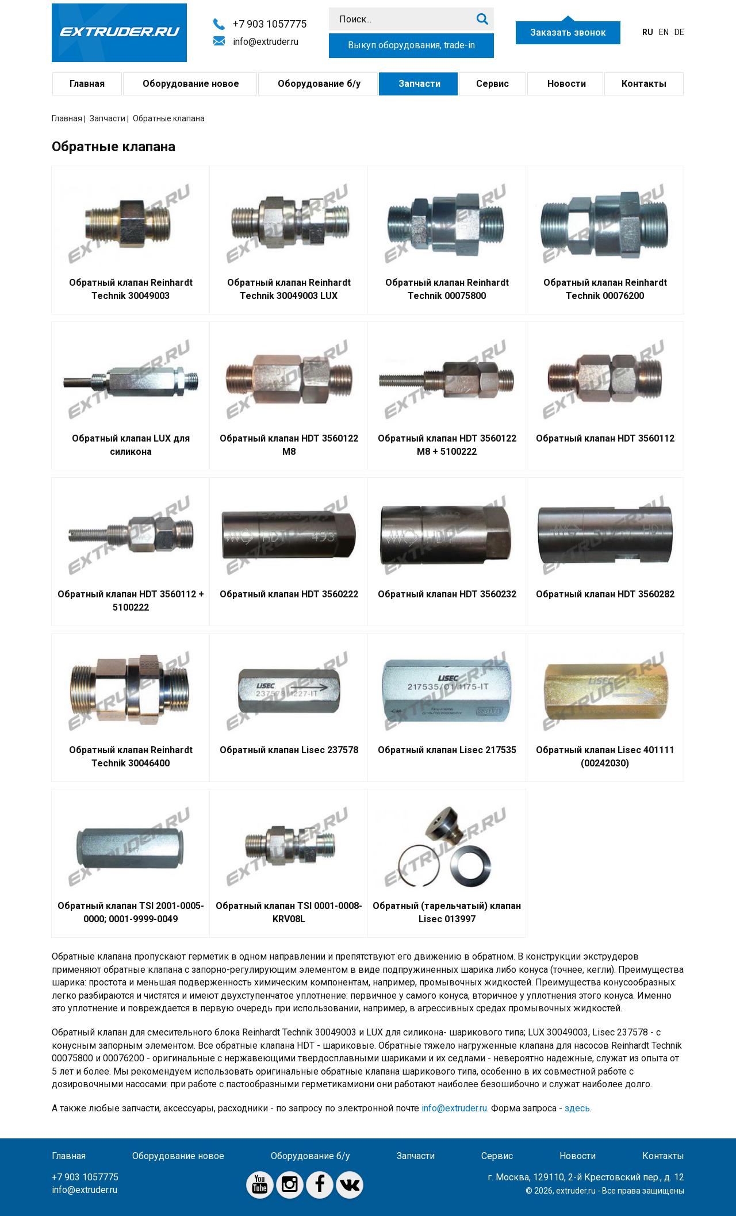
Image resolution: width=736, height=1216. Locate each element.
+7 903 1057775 (269, 24)
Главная (87, 83)
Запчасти (418, 83)
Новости (565, 83)
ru (647, 32)
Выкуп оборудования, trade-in (411, 45)
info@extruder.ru (265, 41)
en (664, 32)
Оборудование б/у (318, 83)
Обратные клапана (169, 118)
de (679, 32)
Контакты (644, 83)
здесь (577, 1108)
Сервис (492, 83)
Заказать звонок (568, 32)
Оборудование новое (189, 83)
